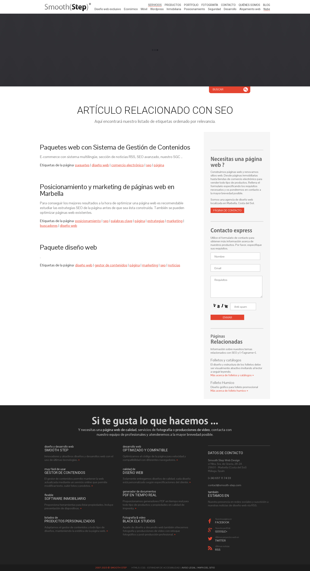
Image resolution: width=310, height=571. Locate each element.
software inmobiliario (65, 499)
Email (218, 268)
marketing (174, 221)
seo (148, 165)
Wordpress (157, 9)
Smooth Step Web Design (224, 460)
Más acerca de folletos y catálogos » (232, 375)
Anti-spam (240, 306)
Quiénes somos (249, 5)
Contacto (228, 5)
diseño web (100, 165)
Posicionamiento (194, 9)
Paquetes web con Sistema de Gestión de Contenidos (115, 147)
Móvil (144, 9)
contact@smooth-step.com (224, 485)
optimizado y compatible (145, 450)
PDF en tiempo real (140, 495)
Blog (266, 5)
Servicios (155, 5)
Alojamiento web (250, 9)
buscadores (49, 225)
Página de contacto (227, 210)
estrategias (155, 221)
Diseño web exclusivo (108, 9)
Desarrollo (230, 9)
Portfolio (191, 5)
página (159, 165)
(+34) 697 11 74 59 (219, 478)
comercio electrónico (127, 165)
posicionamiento (88, 221)
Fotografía (209, 5)
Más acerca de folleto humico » (229, 390)
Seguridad (214, 9)
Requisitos (221, 279)
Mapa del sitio (206, 567)
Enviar (227, 317)
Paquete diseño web (68, 247)
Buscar (218, 89)
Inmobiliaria (174, 9)
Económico (131, 9)
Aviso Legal (189, 567)
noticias (174, 265)
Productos (173, 5)
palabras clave (121, 221)
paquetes (82, 165)
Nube (267, 9)
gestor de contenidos (111, 265)
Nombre (220, 256)
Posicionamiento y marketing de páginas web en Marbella (107, 190)
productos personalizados (69, 521)
